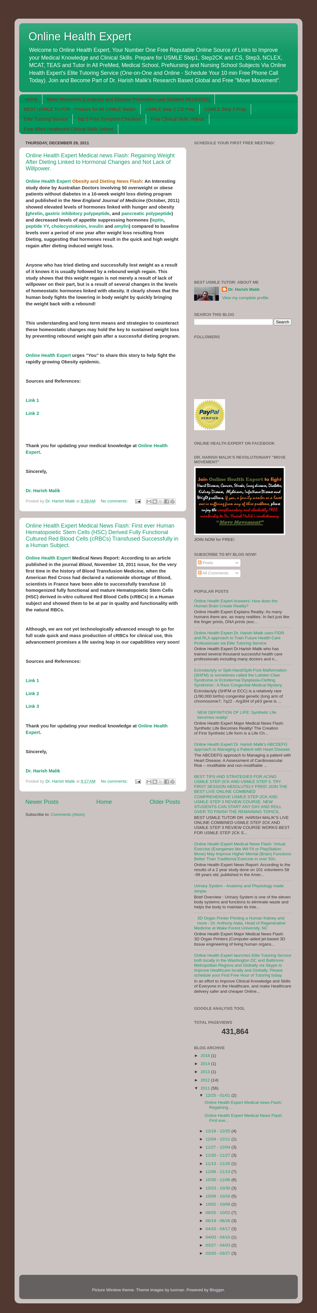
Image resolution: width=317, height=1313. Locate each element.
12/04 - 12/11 (218, 1139)
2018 (206, 1055)
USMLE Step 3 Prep (225, 109)
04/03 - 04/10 (218, 1237)
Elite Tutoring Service (46, 119)
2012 (206, 1080)
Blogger (217, 1290)
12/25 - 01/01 (218, 1095)
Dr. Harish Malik (43, 490)
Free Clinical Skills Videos (177, 119)
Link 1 (32, 400)
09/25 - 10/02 (218, 1212)
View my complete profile (245, 297)
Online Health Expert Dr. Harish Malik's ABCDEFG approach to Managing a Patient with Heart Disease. (242, 747)
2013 (206, 1071)
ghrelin (34, 213)
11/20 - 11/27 (218, 1155)
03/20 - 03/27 (218, 1253)
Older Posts (165, 801)
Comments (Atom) (68, 814)
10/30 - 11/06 (218, 1179)
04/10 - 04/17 (218, 1228)
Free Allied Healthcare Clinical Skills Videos (68, 129)
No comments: (115, 501)
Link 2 (32, 413)
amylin (121, 226)
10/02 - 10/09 (218, 1204)
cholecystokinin (68, 226)
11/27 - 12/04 (218, 1147)
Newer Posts (42, 801)
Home (31, 99)
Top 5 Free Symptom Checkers (109, 119)
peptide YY (37, 226)
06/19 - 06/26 (218, 1220)
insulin (96, 226)
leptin (157, 220)
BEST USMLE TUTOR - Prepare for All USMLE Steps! (80, 109)
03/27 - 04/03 (218, 1245)
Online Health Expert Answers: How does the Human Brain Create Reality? (235, 603)
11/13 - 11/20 (218, 1163)
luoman (177, 1290)
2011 (206, 1088)
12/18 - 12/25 (218, 1131)
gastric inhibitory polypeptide (77, 213)
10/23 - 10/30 (218, 1188)
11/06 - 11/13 (218, 1171)
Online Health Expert (79, 36)
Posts (205, 562)
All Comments (213, 573)
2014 (206, 1063)
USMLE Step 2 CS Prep (170, 109)
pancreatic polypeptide (146, 213)
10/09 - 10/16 (218, 1196)
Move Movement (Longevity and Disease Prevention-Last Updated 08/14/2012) (128, 99)
